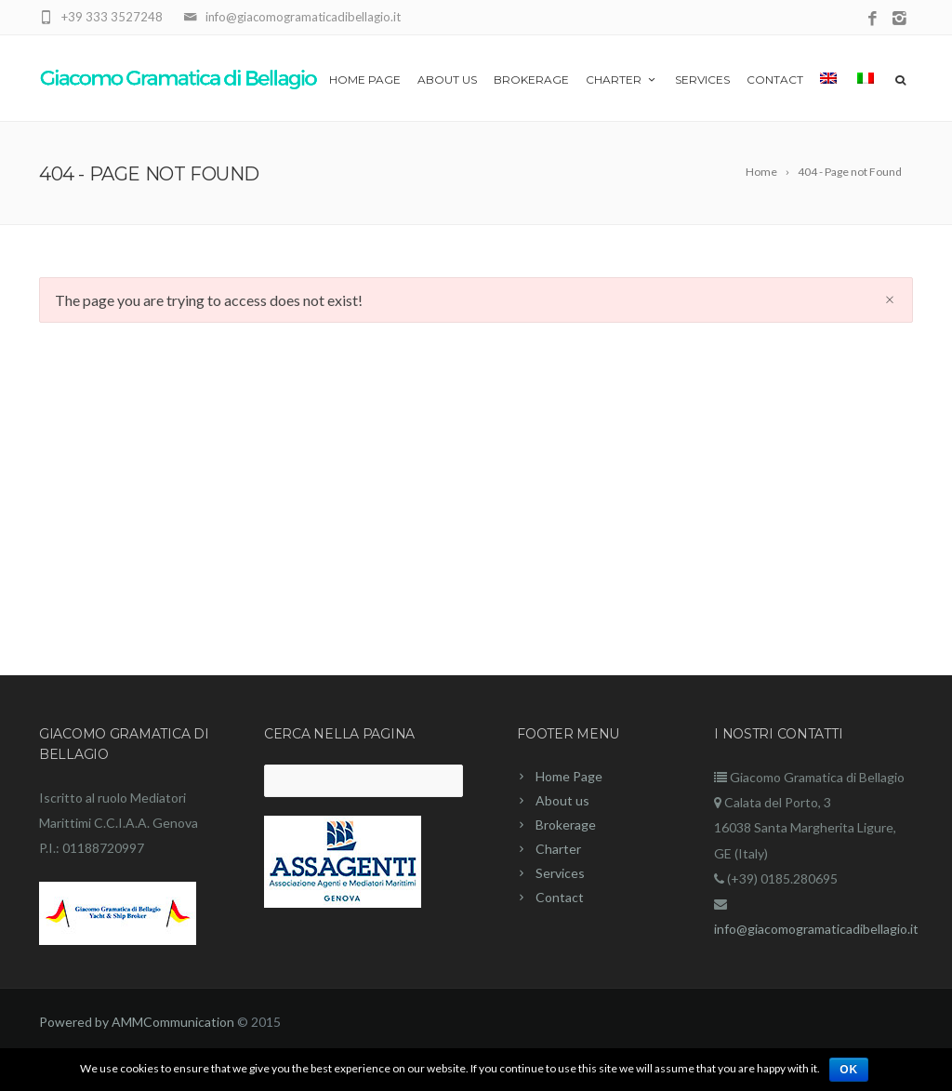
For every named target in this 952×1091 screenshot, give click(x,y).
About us (447, 79)
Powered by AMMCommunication (136, 1022)
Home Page (365, 79)
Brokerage (531, 79)
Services (702, 79)
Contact (775, 79)
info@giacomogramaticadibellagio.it (816, 929)
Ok (849, 1069)
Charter (622, 79)
